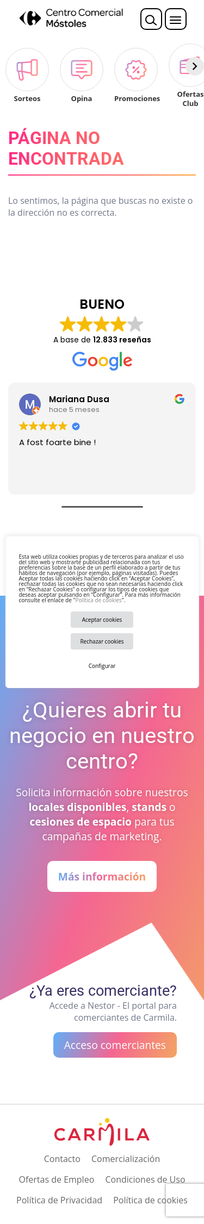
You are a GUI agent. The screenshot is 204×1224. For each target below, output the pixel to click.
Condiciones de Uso (145, 1179)
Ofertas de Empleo (56, 1179)
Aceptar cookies (102, 619)
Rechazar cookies (101, 641)
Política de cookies (98, 600)
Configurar (102, 666)
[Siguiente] (195, 66)
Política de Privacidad (59, 1200)
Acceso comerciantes (115, 1045)
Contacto (62, 1159)
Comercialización (125, 1159)
